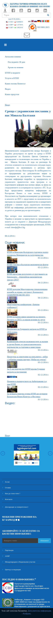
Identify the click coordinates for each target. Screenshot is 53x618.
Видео (8, 89)
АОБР (6, 556)
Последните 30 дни (16, 62)
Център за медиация (11, 569)
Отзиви (6, 488)
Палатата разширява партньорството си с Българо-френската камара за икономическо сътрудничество (31, 587)
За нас (6, 482)
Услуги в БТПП (12, 78)
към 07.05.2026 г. (14, 19)
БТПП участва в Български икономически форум (27, 265)
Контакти (7, 499)
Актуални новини (13, 56)
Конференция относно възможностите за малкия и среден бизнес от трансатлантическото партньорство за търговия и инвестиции (27, 344)
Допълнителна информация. (40, 611)
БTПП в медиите (12, 73)
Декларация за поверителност (15, 507)
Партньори (7, 550)
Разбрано (27, 614)
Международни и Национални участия (18, 562)
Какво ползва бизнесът (15, 83)
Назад (7, 105)
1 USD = (14, 22)
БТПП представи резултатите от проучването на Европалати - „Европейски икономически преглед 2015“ (27, 277)
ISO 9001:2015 (38, 27)
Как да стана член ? (11, 493)
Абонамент (44, 541)
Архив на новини (15, 67)
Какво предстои (12, 94)
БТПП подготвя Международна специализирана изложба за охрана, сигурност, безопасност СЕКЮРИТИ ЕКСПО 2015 (27, 292)
